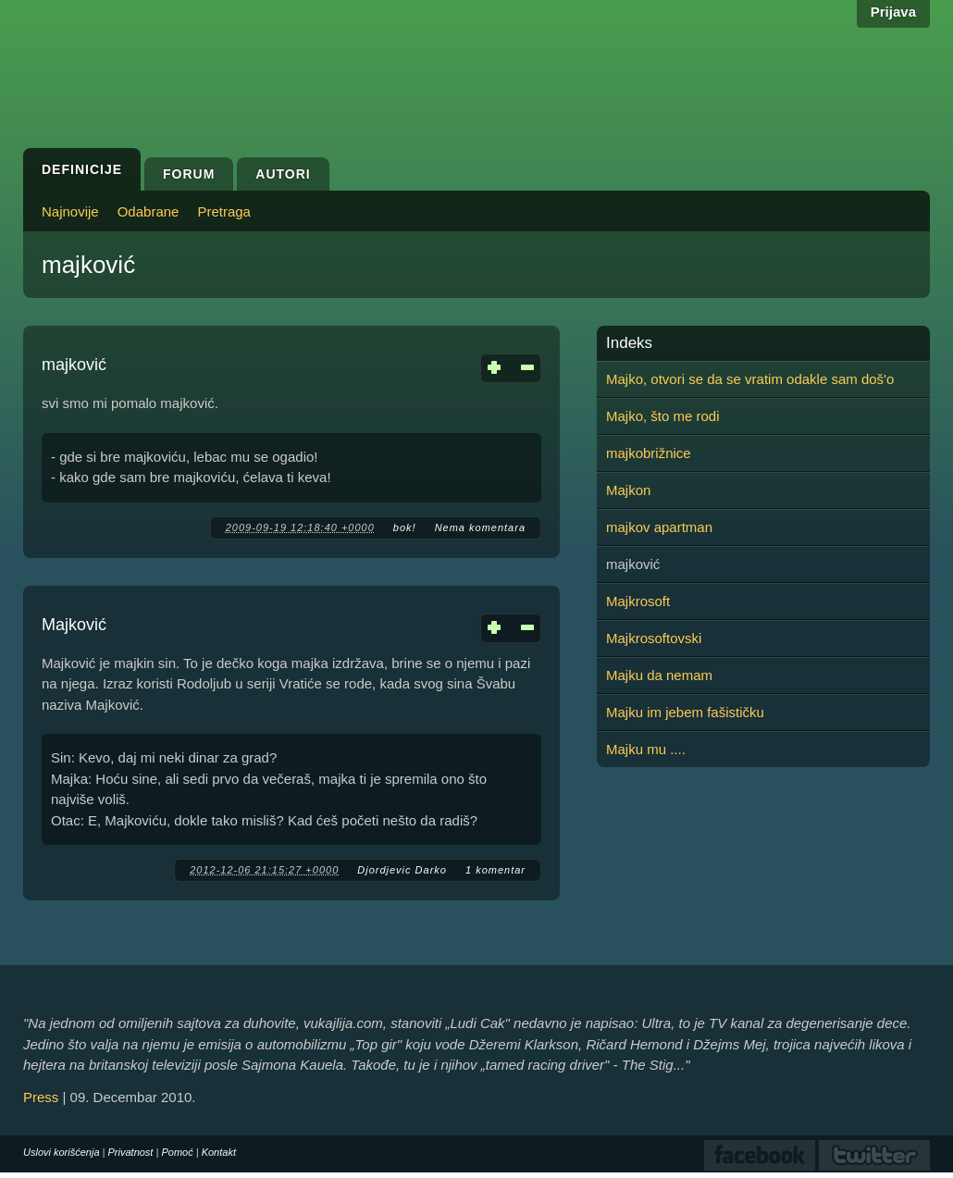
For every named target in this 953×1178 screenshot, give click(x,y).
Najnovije (70, 211)
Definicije (82, 169)
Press (40, 1097)
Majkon (628, 490)
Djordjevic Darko (402, 869)
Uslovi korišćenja (61, 1152)
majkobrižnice (648, 453)
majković (74, 364)
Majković (74, 624)
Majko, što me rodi (663, 416)
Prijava (893, 11)
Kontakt (219, 1152)
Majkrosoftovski (653, 638)
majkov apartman (659, 527)
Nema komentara (480, 527)
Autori (282, 174)
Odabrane (148, 211)
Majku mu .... (646, 749)
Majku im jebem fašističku (685, 712)
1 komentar (495, 869)
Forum (189, 174)
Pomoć (176, 1152)
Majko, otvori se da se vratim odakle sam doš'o (750, 379)
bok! (404, 527)
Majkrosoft (638, 601)
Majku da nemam (659, 675)
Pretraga (224, 211)
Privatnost (131, 1152)
